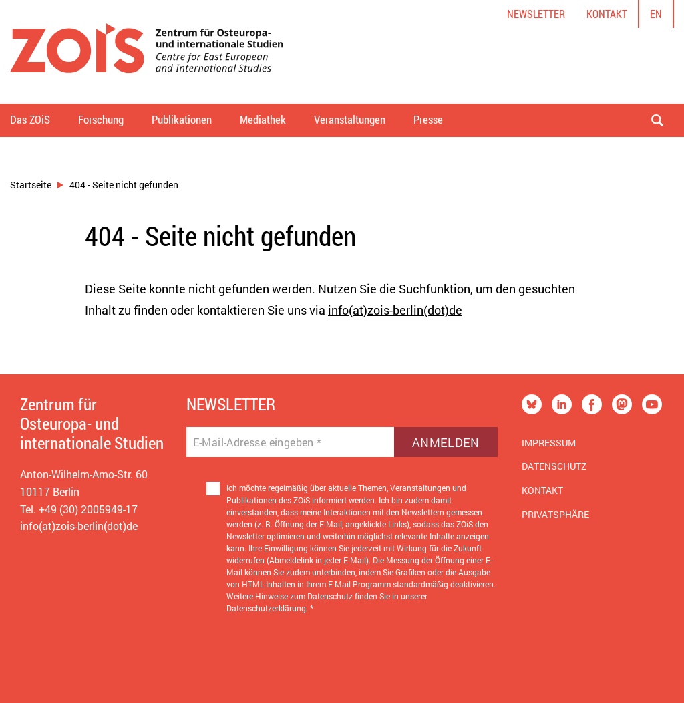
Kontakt (606, 14)
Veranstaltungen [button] (349, 119)
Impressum (549, 442)
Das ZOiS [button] (30, 119)
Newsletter (536, 14)
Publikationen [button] (182, 119)
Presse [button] (428, 119)
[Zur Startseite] (146, 52)
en (656, 14)
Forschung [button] (101, 119)
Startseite (30, 184)
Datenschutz (554, 466)
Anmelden (446, 442)
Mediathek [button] (263, 119)
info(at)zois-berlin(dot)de (395, 310)
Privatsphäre (555, 514)
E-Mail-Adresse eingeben (257, 442)
